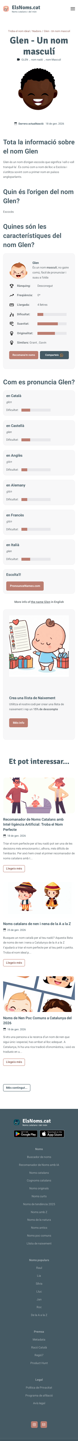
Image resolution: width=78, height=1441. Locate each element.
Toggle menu (74, 9)
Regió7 (39, 1355)
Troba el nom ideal (19, 31)
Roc (39, 1307)
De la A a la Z (39, 1315)
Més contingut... (16, 1088)
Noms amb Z (39, 1212)
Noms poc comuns (39, 1235)
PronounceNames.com (25, 586)
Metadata (39, 1339)
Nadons (36, 31)
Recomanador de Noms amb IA (39, 1165)
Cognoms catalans (39, 1180)
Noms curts (39, 1196)
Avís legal (39, 1403)
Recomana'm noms (23, 355)
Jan (39, 1299)
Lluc (39, 1291)
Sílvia (39, 1283)
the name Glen (40, 602)
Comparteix (54, 355)
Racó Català (39, 1347)
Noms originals (39, 1188)
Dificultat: (12, 410)
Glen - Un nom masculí (57, 31)
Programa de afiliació (39, 1395)
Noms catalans (39, 1173)
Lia (39, 1276)
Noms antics (39, 1228)
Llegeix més (14, 868)
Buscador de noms (39, 1157)
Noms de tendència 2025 (39, 1204)
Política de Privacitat (39, 1387)
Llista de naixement (39, 1243)
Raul (39, 1268)
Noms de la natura (39, 1220)
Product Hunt (39, 1363)
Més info (18, 723)
